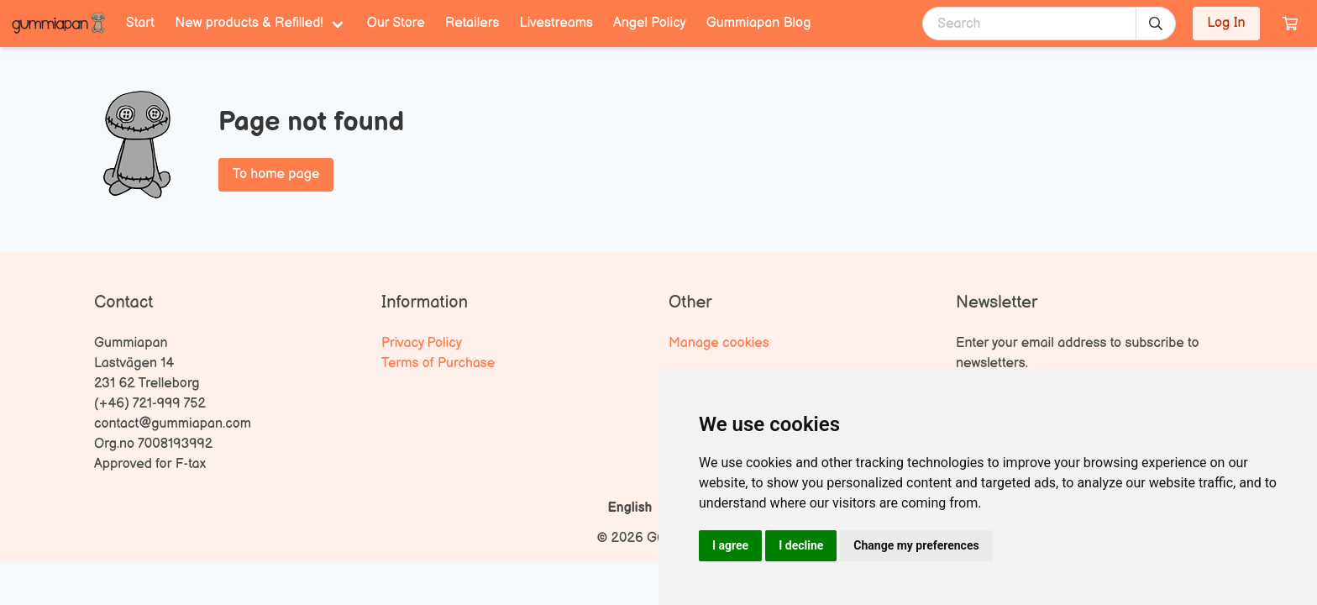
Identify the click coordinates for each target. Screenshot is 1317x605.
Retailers (472, 23)
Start (140, 23)
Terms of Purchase (438, 363)
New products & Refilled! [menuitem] (249, 23)
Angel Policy (649, 23)
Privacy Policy (421, 343)
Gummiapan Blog (758, 23)
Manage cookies (719, 343)
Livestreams (556, 23)
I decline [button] (801, 545)
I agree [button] (730, 545)
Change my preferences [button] (916, 545)
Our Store (396, 23)
